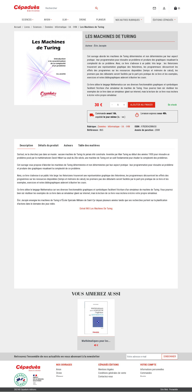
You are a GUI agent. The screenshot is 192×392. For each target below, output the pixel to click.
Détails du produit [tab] (48, 145)
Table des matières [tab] (89, 145)
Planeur (59, 376)
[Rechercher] (72, 8)
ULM (58, 380)
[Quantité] (118, 105)
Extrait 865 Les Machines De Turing (96, 208)
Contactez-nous (105, 376)
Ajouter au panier (141, 104)
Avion (58, 369)
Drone (59, 373)
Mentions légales (106, 369)
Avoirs (143, 376)
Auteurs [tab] (68, 145)
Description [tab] (26, 145)
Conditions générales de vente (112, 373)
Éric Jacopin (100, 45)
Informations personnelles (152, 369)
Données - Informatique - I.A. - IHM (114, 126)
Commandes (146, 373)
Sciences (60, 383)
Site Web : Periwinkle (169, 390)
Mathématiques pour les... (96, 340)
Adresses (144, 380)
